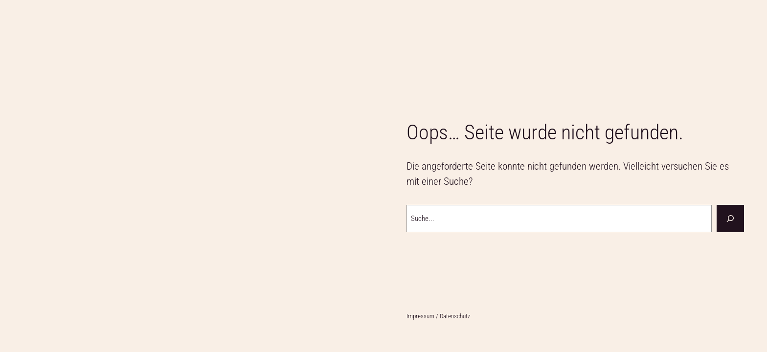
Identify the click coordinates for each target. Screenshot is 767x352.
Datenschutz (455, 316)
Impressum (421, 316)
